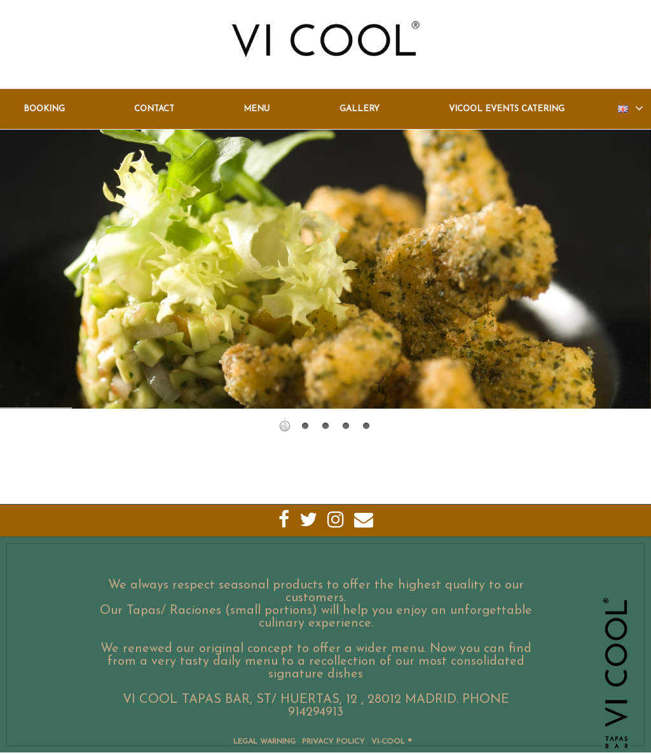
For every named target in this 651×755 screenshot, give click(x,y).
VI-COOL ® (391, 741)
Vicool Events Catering (507, 109)
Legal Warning (264, 741)
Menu (256, 109)
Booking (44, 109)
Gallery (359, 109)
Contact (154, 109)
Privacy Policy (333, 741)
